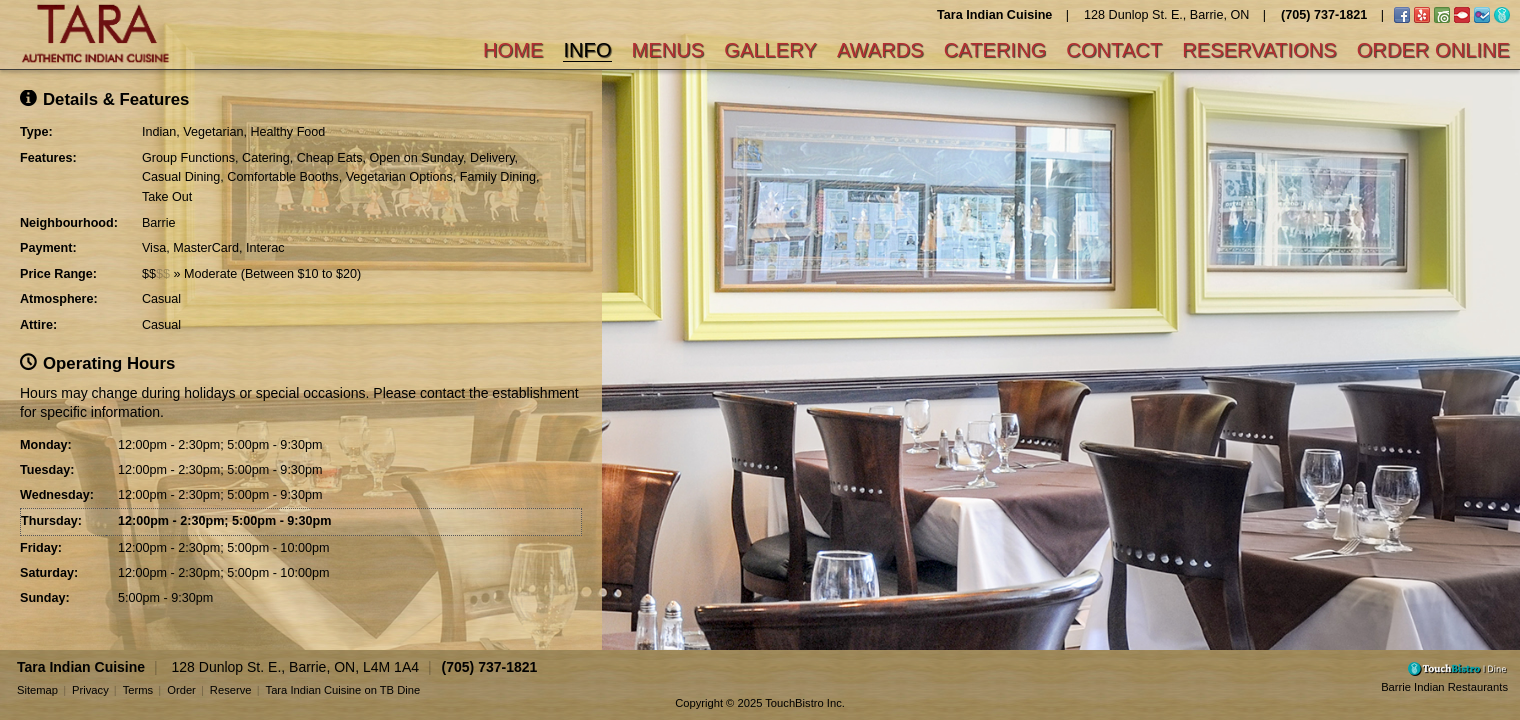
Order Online (1433, 50)
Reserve (231, 690)
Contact (1114, 50)
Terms (138, 690)
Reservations (1259, 50)
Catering (995, 50)
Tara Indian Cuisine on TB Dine (343, 690)
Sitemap (37, 690)
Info (587, 50)
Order (181, 690)
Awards (880, 50)
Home (513, 50)
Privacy (90, 690)
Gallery (770, 50)
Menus (668, 50)
